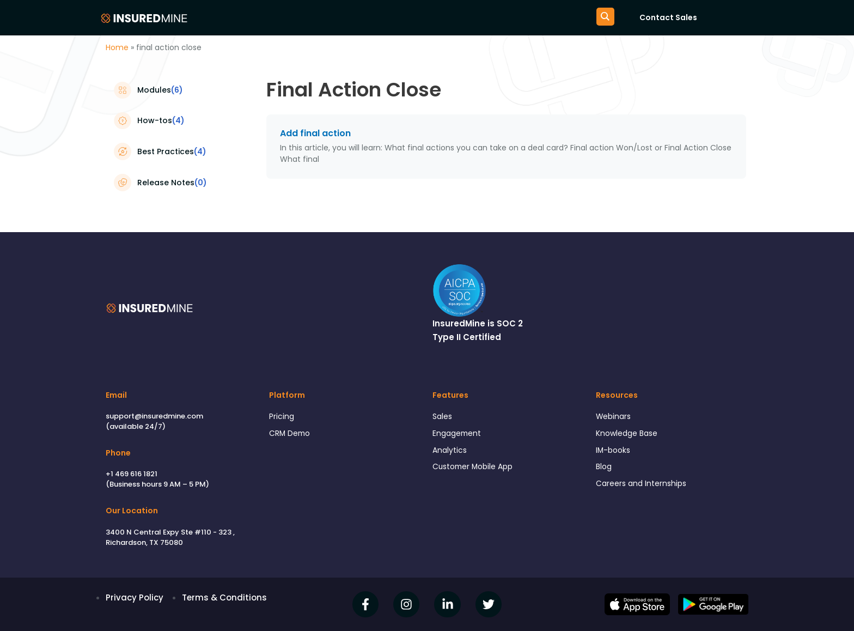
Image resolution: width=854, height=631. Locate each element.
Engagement (458, 435)
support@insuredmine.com (154, 416)
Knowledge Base (629, 435)
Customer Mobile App (476, 470)
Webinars (615, 417)
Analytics (450, 453)
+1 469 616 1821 (131, 474)
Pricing (282, 417)
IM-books (614, 453)
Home (117, 47)
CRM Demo (291, 435)
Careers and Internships (644, 488)
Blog (604, 470)
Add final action (315, 133)
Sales (443, 417)
